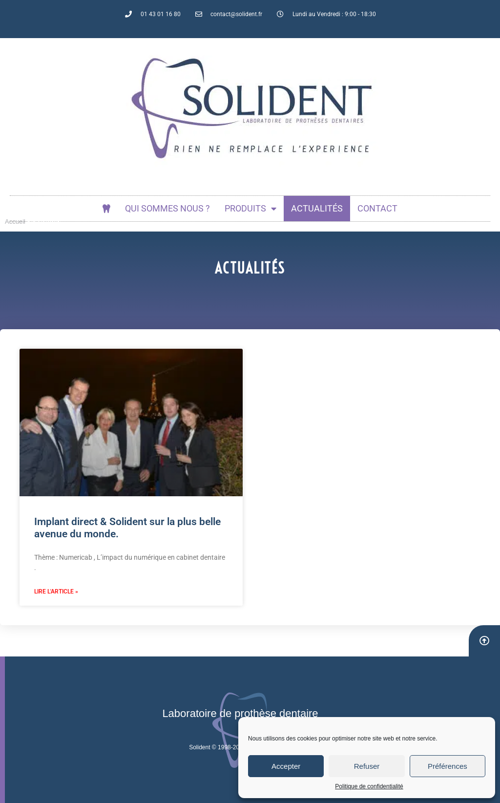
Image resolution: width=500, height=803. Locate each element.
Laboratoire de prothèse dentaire (240, 713)
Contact (377, 208)
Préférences (447, 766)
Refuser (367, 766)
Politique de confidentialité (369, 786)
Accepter (285, 766)
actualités (317, 208)
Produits (250, 208)
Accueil (15, 221)
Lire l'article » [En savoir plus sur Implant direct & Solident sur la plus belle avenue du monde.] (56, 591)
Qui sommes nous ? (167, 208)
